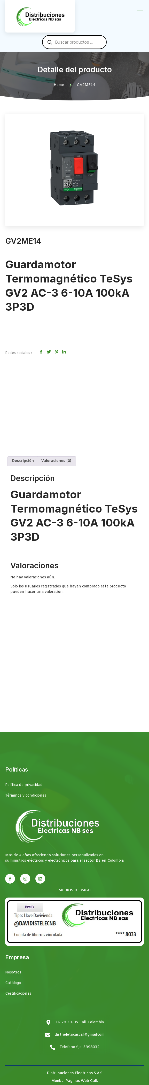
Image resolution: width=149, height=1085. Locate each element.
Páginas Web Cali (81, 1081)
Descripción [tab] (23, 461)
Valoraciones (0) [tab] (56, 461)
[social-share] (41, 352)
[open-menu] (140, 9)
